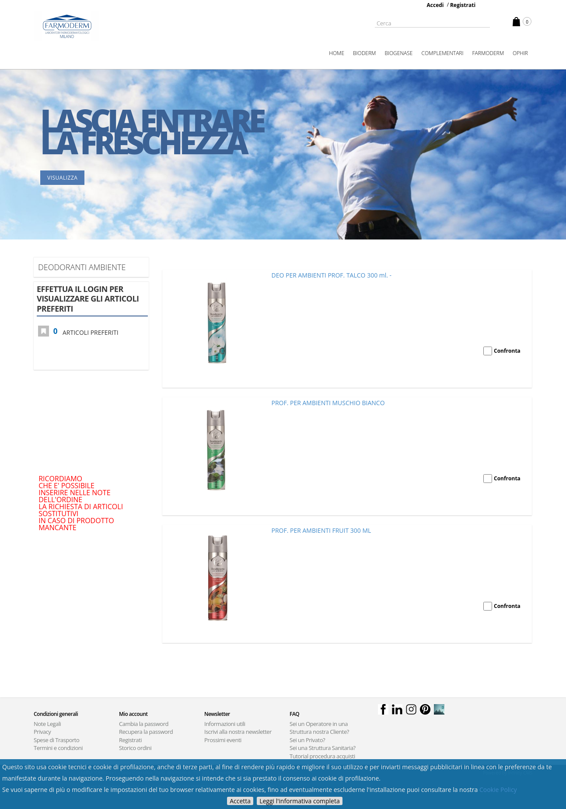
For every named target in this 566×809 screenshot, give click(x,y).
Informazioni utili (224, 724)
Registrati (462, 5)
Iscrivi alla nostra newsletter (238, 732)
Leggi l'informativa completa (299, 801)
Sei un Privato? (307, 740)
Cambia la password (143, 724)
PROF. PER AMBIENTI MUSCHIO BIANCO (328, 403)
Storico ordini (135, 748)
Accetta (240, 801)
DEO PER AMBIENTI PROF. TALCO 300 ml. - (332, 275)
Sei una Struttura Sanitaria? (323, 748)
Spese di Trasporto (56, 740)
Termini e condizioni (58, 748)
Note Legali (47, 724)
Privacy (42, 732)
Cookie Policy (498, 789)
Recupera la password (146, 732)
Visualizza (62, 177)
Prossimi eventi (222, 740)
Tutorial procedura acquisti (322, 756)
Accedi (435, 5)
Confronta (507, 350)
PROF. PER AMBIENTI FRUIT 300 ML (321, 530)
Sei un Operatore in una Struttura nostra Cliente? (319, 728)
